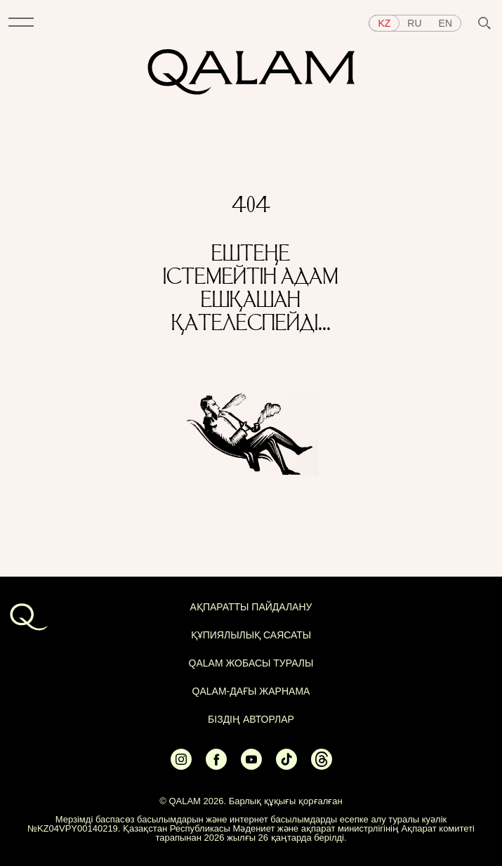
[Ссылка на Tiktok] (286, 765)
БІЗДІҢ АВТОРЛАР (251, 719)
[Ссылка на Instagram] (181, 765)
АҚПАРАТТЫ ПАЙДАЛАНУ (251, 607)
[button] (21, 23)
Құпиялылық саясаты (251, 635)
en (445, 23)
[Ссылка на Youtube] (251, 765)
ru (414, 23)
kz (384, 23)
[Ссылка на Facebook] (216, 765)
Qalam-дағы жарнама (251, 691)
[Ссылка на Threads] (321, 765)
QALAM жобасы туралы (251, 663)
